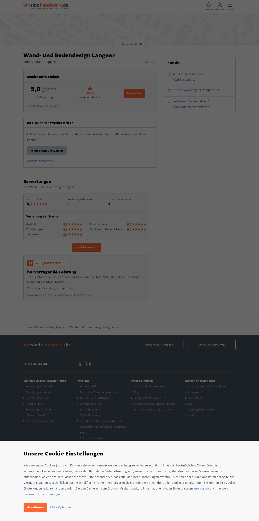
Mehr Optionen (60, 507)
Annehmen (35, 507)
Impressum (201, 488)
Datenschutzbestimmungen (43, 494)
